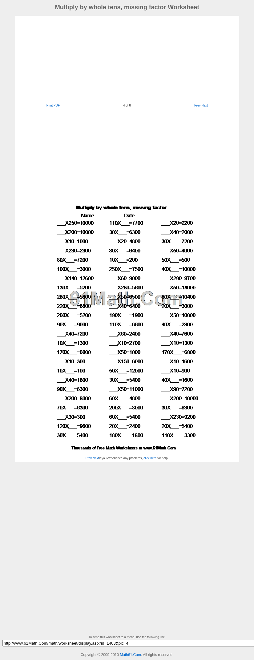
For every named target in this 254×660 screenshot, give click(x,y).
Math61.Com (130, 655)
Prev (197, 105)
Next (204, 105)
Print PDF (53, 105)
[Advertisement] (113, 59)
